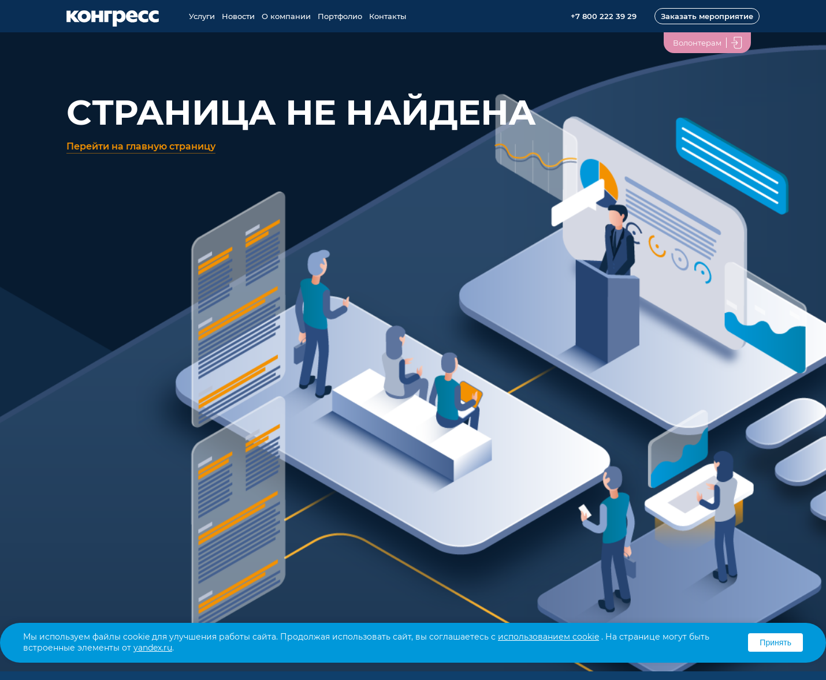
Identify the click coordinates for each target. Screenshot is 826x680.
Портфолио (340, 16)
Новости (238, 16)
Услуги (202, 16)
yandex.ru (152, 647)
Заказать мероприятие (707, 16)
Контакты (387, 16)
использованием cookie (548, 637)
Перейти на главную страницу (140, 146)
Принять (775, 642)
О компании (286, 16)
